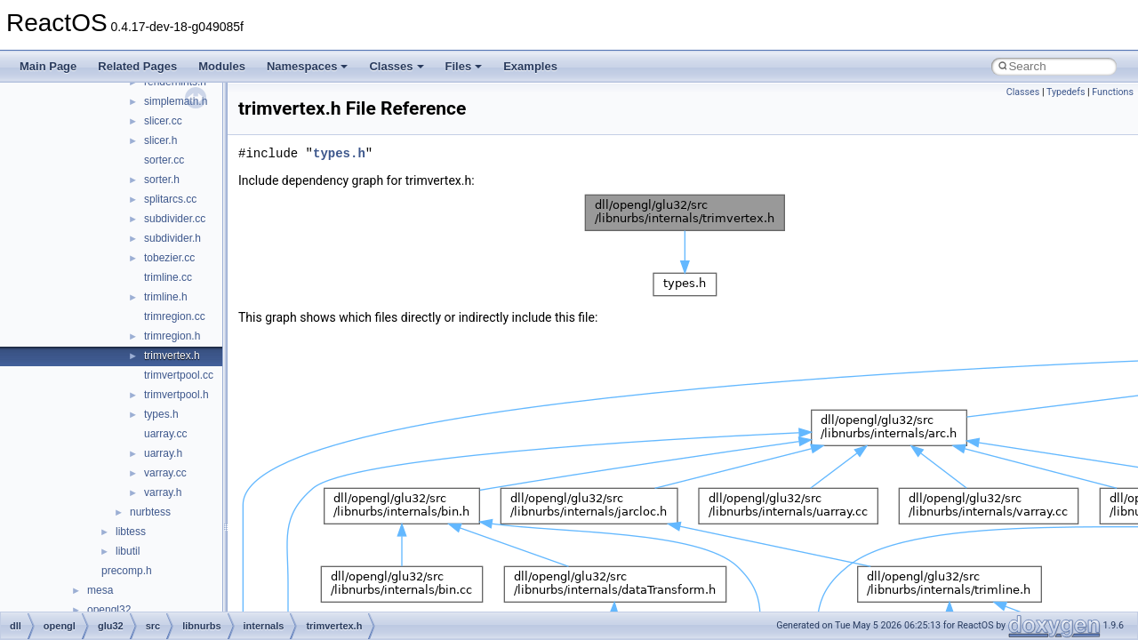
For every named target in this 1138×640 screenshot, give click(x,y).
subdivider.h (172, 238)
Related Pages (137, 66)
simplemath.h (175, 101)
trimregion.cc (174, 316)
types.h (161, 414)
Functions (1113, 92)
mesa (100, 590)
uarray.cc (165, 434)
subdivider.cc (174, 218)
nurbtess (150, 512)
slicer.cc (163, 121)
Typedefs (1066, 92)
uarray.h (163, 453)
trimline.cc (168, 277)
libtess (131, 531)
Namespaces (308, 66)
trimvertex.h (172, 355)
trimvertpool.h (176, 394)
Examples (530, 66)
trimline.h (166, 297)
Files (464, 66)
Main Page (48, 66)
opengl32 (109, 610)
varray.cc (165, 473)
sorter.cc (164, 160)
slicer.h (160, 140)
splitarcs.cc (170, 199)
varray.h (162, 492)
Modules (221, 66)
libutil (128, 551)
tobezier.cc (169, 258)
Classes (396, 66)
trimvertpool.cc (178, 375)
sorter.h (162, 179)
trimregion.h (172, 336)
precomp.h (126, 570)
